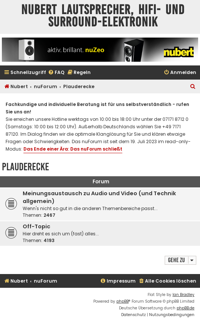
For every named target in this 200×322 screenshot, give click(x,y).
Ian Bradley (183, 294)
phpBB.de (185, 308)
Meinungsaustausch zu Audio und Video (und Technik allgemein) (99, 197)
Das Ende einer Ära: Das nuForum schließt (72, 149)
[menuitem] (56, 73)
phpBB (122, 301)
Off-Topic (36, 226)
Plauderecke (25, 167)
